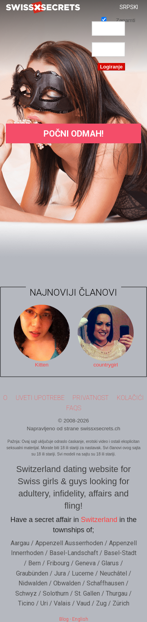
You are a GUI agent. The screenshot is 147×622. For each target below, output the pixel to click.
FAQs (73, 408)
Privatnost (91, 398)
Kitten (42, 365)
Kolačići (130, 398)
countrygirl (105, 365)
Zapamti (104, 19)
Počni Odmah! (73, 134)
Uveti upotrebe (40, 398)
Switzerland (99, 520)
